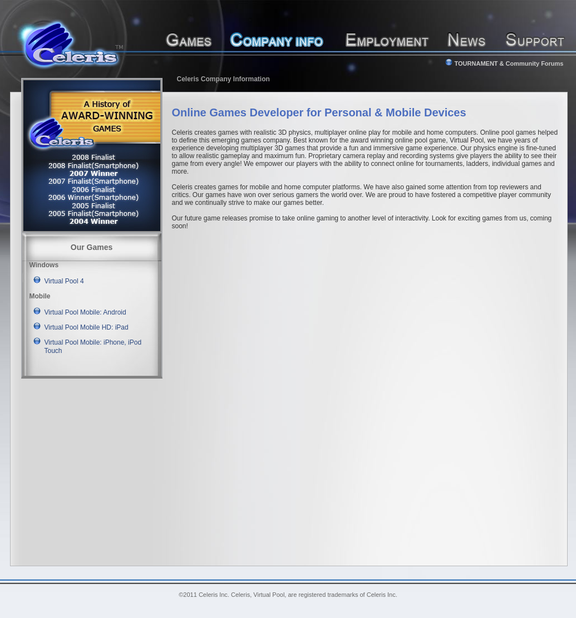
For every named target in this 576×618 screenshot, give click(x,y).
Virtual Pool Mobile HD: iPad (87, 327)
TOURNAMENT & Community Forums (504, 63)
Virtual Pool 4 (64, 281)
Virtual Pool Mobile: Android (85, 312)
